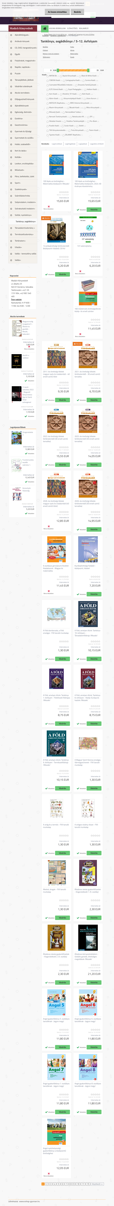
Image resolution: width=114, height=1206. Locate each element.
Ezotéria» (19, 118)
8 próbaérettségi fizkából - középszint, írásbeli (85, 567)
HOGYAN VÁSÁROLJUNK (57, 28)
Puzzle (17, 73)
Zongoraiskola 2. (27, 433)
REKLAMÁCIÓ (83, 28)
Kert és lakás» (21, 150)
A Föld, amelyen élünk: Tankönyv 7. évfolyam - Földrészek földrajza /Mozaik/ (56, 698)
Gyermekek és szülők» (24, 137)
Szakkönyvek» (21, 189)
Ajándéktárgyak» (22, 34)
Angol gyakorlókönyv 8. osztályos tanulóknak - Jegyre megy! (88, 1084)
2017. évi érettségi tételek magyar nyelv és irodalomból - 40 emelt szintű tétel (56, 374)
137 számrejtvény (84, 246)
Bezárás (77, 11)
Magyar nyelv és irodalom (51, 53)
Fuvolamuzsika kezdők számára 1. (28, 462)
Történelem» (20, 240)
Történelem (46, 57)
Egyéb (17, 54)
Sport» (18, 182)
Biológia (45, 47)
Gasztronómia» (21, 124)
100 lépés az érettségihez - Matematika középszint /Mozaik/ (56, 182)
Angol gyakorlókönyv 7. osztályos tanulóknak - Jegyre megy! (56, 1084)
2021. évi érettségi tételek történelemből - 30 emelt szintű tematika (87, 374)
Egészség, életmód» (23, 112)
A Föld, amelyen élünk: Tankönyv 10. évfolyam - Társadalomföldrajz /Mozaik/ (87, 633)
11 (83, 1184)
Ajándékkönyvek (22, 105)
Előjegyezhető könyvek (24, 99)
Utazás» (18, 247)
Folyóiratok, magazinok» (25, 60)
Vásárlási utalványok (23, 86)
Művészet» (19, 169)
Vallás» (18, 260)
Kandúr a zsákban (25, 356)
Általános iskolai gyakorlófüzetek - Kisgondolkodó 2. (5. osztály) (56, 955)
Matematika (74, 53)
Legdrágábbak (70, 143)
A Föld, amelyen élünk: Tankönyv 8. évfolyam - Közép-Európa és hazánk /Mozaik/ (87, 698)
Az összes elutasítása (57, 11)
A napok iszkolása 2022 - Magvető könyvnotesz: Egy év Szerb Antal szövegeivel (28, 394)
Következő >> (97, 1184)
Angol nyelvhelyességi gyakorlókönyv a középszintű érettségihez (54, 1151)
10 (78, 1184)
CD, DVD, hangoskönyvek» (26, 47)
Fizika (72, 47)
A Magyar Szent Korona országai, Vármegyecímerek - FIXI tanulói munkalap (88, 762)
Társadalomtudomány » (25, 227)
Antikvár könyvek (22, 41)
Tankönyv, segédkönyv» (26, 221)
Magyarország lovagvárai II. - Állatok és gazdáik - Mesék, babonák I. (27, 327)
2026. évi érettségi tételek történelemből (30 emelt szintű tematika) (87, 503)
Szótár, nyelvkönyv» (23, 214)
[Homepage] (45, 28)
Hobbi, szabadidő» (22, 144)
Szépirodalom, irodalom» (25, 202)
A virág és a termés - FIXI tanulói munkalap (56, 826)
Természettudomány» (24, 234)
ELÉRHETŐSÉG (72, 28)
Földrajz (45, 50)
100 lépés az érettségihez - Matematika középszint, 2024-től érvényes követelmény (88, 184)
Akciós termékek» (22, 92)
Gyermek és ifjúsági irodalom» (23, 132)
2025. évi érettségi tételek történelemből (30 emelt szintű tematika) (87, 439)
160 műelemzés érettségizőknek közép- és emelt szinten (88, 310)
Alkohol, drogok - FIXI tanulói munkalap (54, 890)
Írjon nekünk (16, 299)
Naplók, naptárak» (22, 67)
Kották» (18, 157)
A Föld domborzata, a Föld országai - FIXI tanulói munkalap (56, 631)
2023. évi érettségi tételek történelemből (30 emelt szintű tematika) (55, 439)
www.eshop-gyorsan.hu (29, 1201)
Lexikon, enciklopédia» (24, 163)
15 (88, 1184)
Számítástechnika (22, 195)
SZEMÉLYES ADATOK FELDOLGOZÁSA (81, 35)
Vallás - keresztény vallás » (25, 254)
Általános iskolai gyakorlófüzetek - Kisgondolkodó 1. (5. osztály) (88, 890)
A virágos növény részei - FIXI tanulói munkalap (86, 826)
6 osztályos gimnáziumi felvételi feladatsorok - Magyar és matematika (56, 568)
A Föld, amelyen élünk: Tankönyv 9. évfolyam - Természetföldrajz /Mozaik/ (56, 762)
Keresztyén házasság (26, 489)
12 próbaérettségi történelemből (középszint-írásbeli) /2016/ (56, 247)
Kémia (72, 50)
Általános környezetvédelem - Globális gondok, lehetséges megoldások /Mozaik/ (86, 956)
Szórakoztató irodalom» (25, 208)
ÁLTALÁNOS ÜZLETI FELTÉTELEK (55, 35)
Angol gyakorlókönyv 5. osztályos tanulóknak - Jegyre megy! (56, 1020)
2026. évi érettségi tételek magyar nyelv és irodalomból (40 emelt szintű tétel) (56, 503)
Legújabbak (83, 143)
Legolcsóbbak (57, 143)
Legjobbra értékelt (97, 143)
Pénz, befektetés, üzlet (24, 176)
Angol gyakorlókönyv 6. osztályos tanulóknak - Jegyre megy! (88, 1020)
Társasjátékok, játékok (24, 79)
